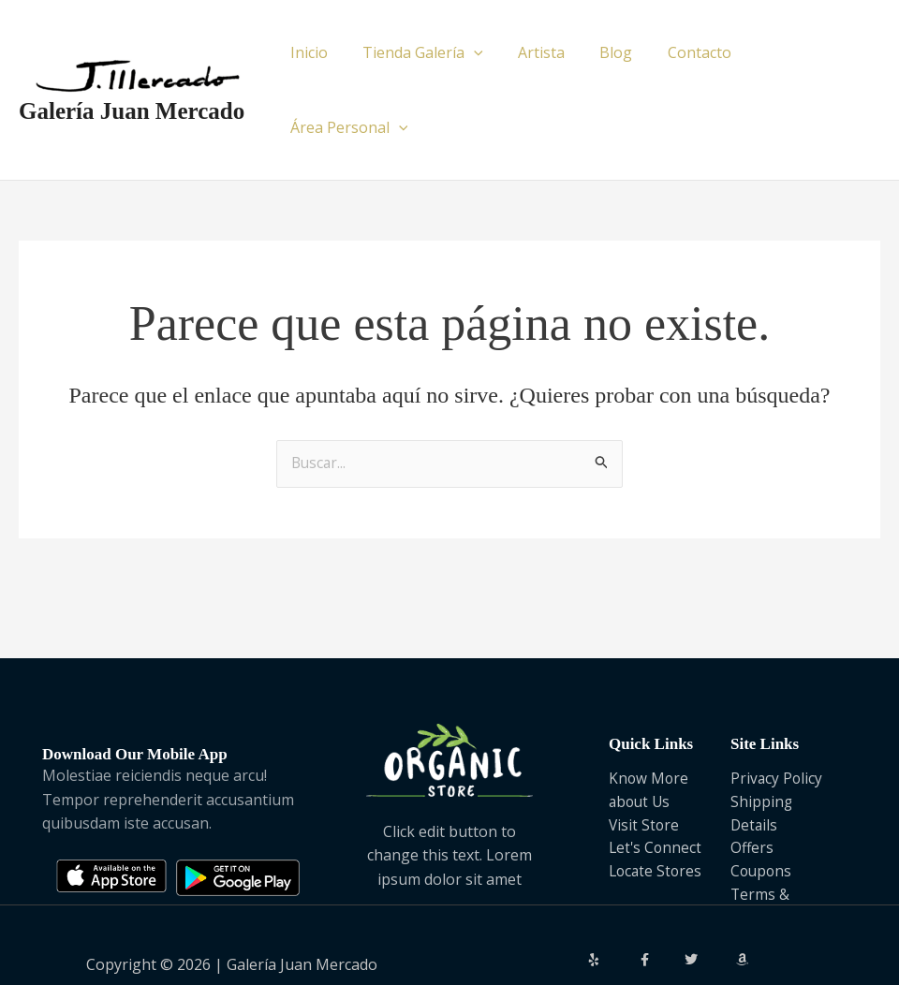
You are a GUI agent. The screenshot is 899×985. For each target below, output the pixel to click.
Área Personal (806, 52)
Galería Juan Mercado (131, 73)
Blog (607, 52)
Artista (537, 52)
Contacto (685, 52)
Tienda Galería (424, 52)
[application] (475, 52)
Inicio (315, 52)
